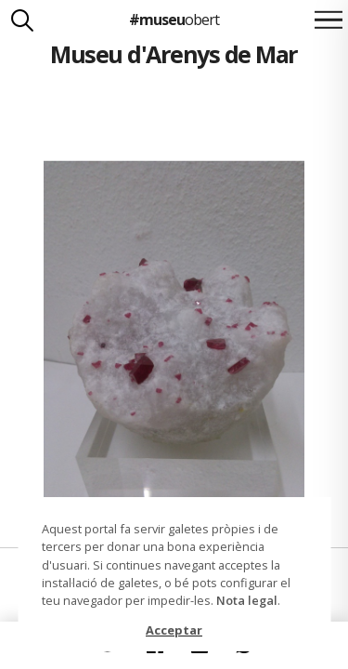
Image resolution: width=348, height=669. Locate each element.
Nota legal (246, 600)
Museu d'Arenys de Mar (173, 54)
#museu (174, 19)
